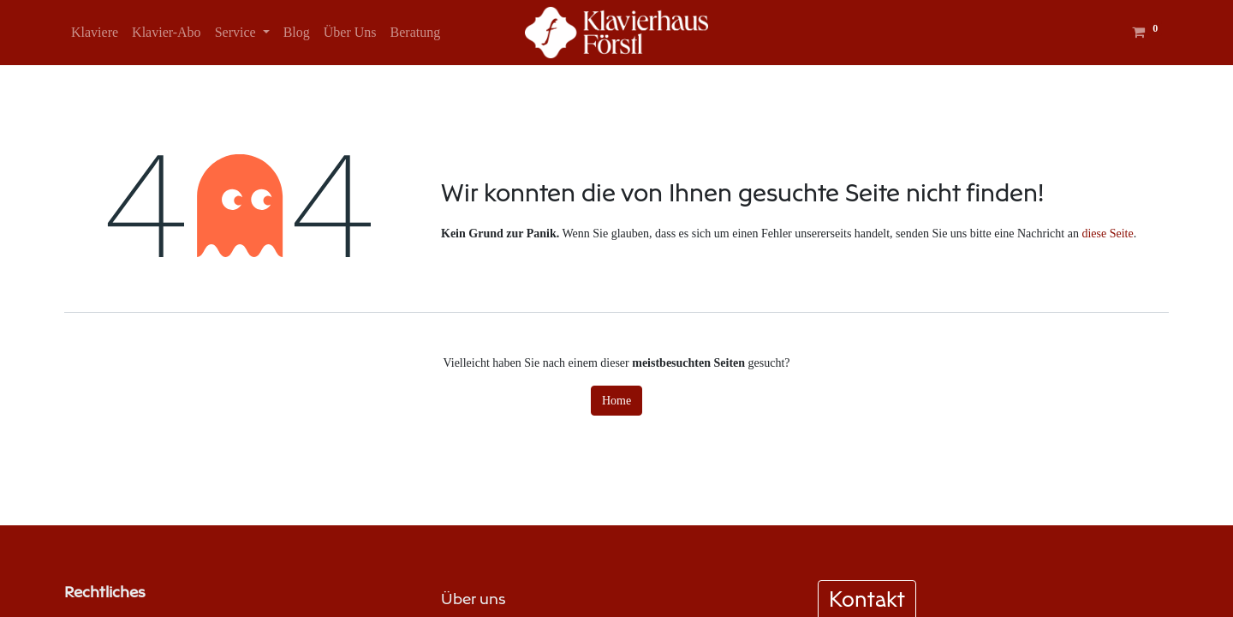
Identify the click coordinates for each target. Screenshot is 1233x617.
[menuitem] (94, 32)
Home (616, 400)
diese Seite (1107, 233)
